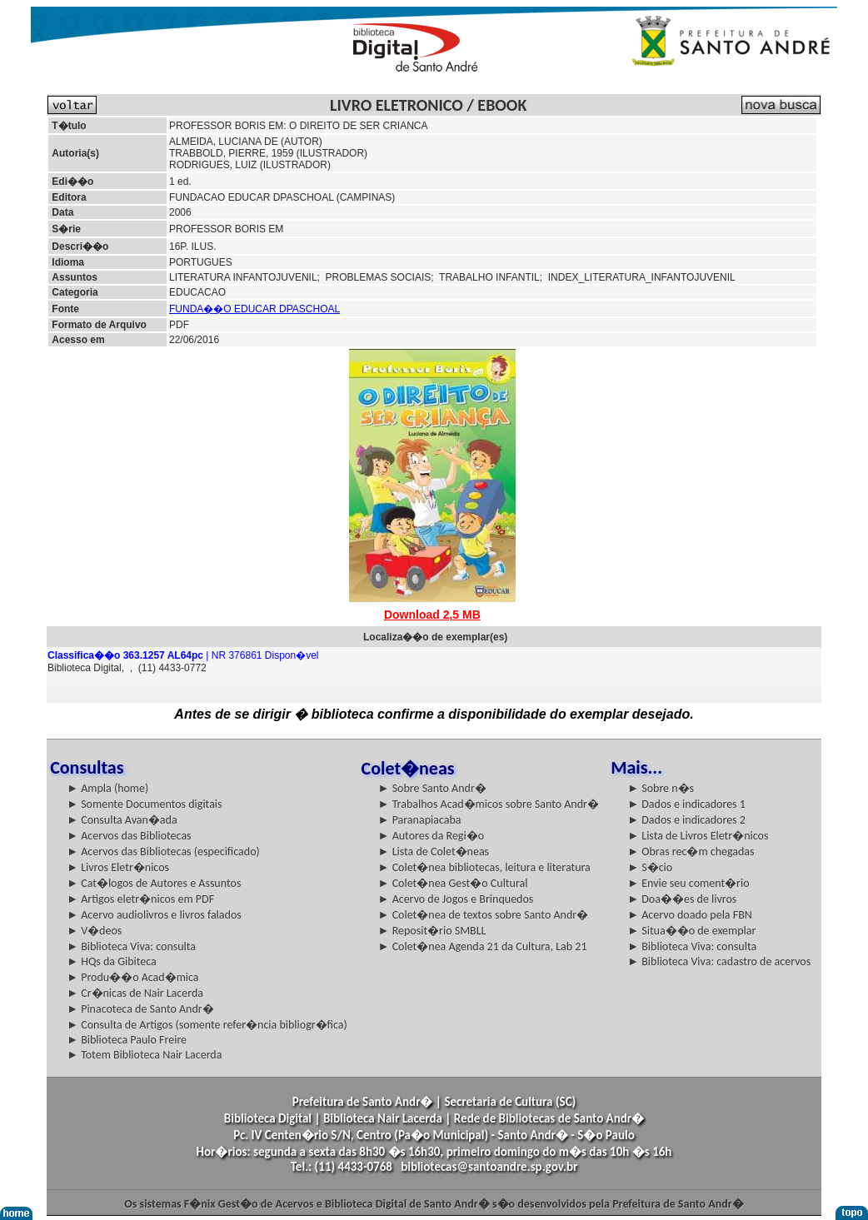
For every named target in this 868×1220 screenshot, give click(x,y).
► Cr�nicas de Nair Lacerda (135, 993)
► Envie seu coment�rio (688, 883)
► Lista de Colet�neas (433, 851)
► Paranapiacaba (419, 820)
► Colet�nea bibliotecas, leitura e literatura (484, 867)
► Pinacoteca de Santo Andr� (140, 1009)
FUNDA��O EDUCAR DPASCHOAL (254, 309)
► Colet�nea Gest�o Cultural (453, 883)
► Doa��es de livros (681, 899)
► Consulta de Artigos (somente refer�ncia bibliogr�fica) (207, 1025)
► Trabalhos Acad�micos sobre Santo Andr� (488, 804)
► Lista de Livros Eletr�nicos (697, 836)
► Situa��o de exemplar (691, 931)
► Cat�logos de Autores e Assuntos (154, 883)
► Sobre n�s (660, 788)
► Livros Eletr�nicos (118, 867)
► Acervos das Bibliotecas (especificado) (163, 851)
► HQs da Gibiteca (112, 961)
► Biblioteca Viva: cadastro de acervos (719, 961)
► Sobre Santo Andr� (432, 788)
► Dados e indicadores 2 (686, 820)
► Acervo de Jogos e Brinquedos (456, 899)
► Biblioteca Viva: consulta (131, 946)
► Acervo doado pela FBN (689, 915)
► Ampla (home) (107, 788)
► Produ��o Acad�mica (132, 977)
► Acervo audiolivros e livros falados (154, 915)
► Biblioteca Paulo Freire (127, 1040)
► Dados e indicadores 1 (686, 804)
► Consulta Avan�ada (122, 820)
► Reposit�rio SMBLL (432, 931)
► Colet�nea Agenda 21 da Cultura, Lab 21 (482, 946)
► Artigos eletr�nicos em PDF (140, 899)
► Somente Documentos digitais (144, 804)
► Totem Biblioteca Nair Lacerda (144, 1055)
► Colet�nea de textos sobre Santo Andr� (483, 915)
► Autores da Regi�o (431, 836)
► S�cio (649, 867)
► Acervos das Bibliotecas (129, 836)
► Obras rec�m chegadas (690, 851)
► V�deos (94, 931)
